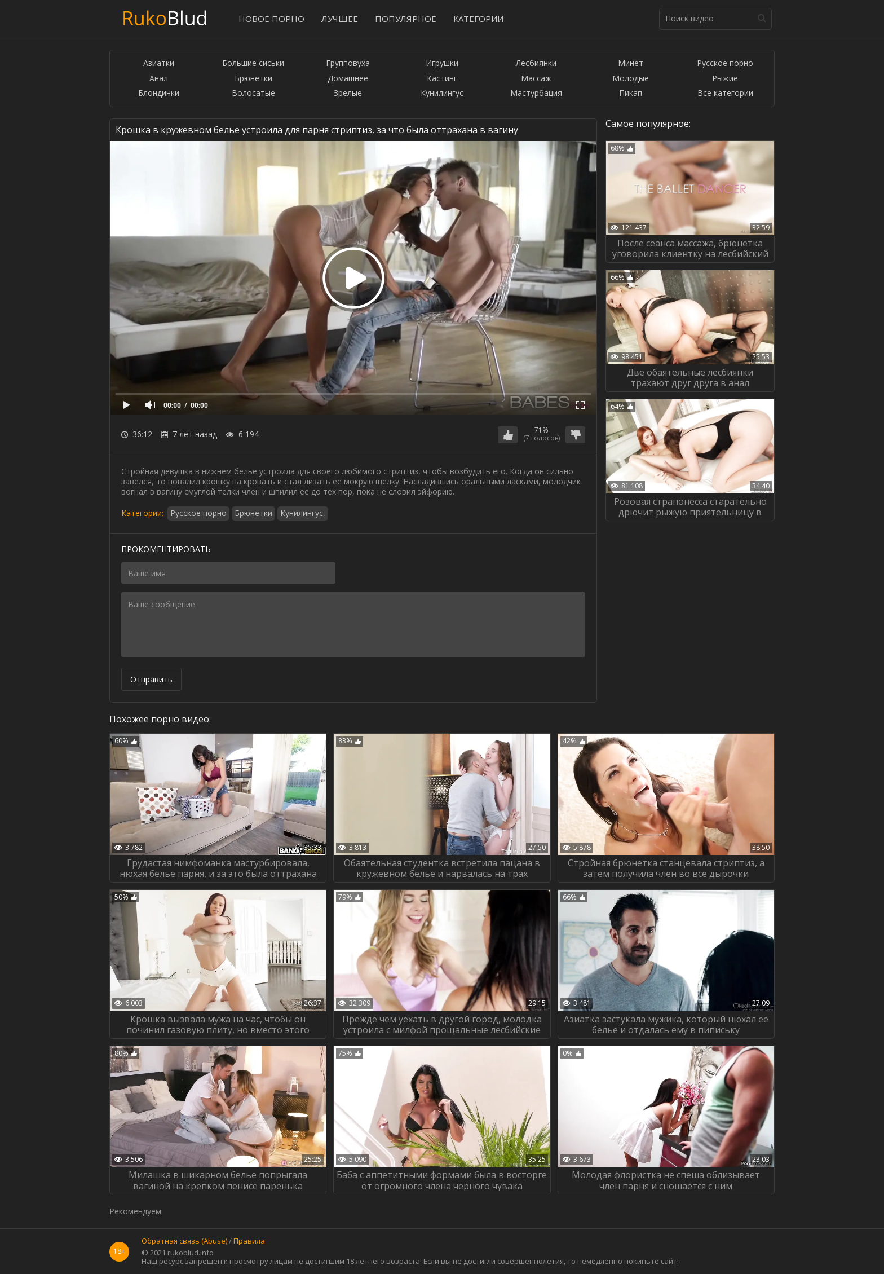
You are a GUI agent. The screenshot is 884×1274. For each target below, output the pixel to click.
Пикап (630, 93)
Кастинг (442, 78)
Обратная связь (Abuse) (184, 1241)
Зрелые (348, 93)
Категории (478, 18)
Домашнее (348, 78)
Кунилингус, (302, 513)
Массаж (536, 78)
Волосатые (253, 93)
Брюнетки (253, 78)
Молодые (630, 78)
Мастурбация (536, 93)
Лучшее (339, 18)
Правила (249, 1241)
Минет (630, 63)
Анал (158, 78)
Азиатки (158, 63)
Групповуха (348, 63)
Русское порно (725, 63)
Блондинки (158, 93)
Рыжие (725, 78)
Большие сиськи (253, 63)
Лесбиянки (536, 63)
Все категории (725, 93)
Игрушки (442, 63)
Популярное (405, 18)
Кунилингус (442, 93)
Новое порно (271, 18)
